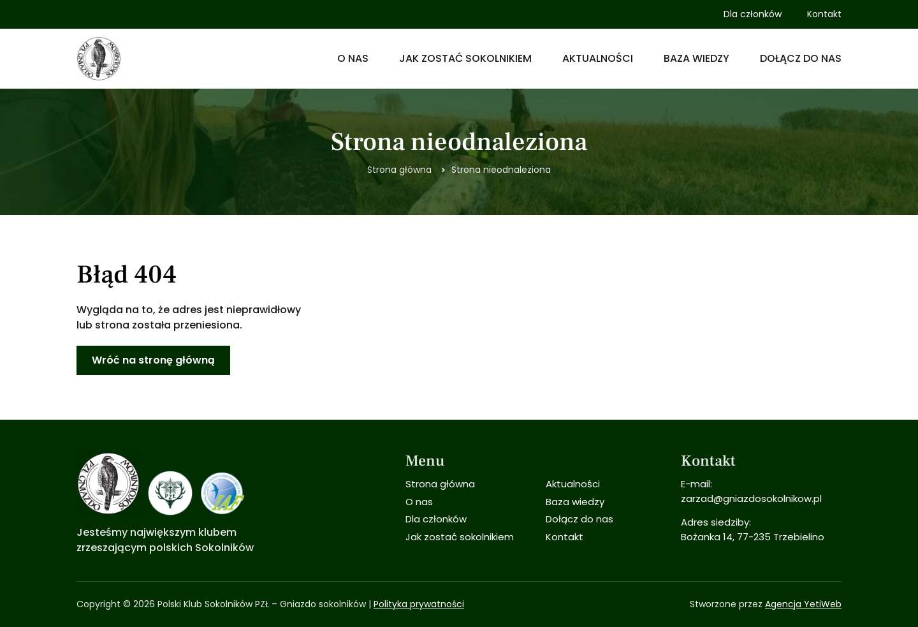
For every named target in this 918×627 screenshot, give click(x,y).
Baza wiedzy (696, 58)
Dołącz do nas (800, 58)
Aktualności (597, 58)
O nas (352, 58)
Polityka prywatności (419, 604)
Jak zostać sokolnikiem (465, 58)
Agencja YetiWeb (803, 604)
